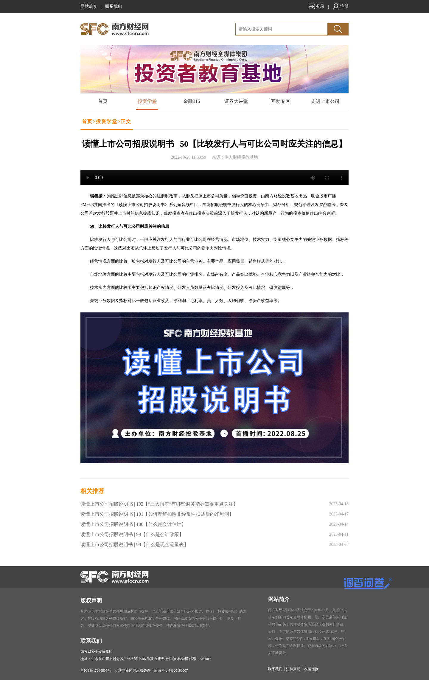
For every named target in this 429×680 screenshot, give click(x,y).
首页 (103, 101)
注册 (340, 6)
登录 (316, 6)
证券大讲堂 (236, 101)
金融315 (191, 101)
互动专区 (280, 101)
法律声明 (293, 669)
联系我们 (113, 6)
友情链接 (311, 669)
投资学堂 (147, 101)
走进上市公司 (325, 101)
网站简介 (88, 6)
